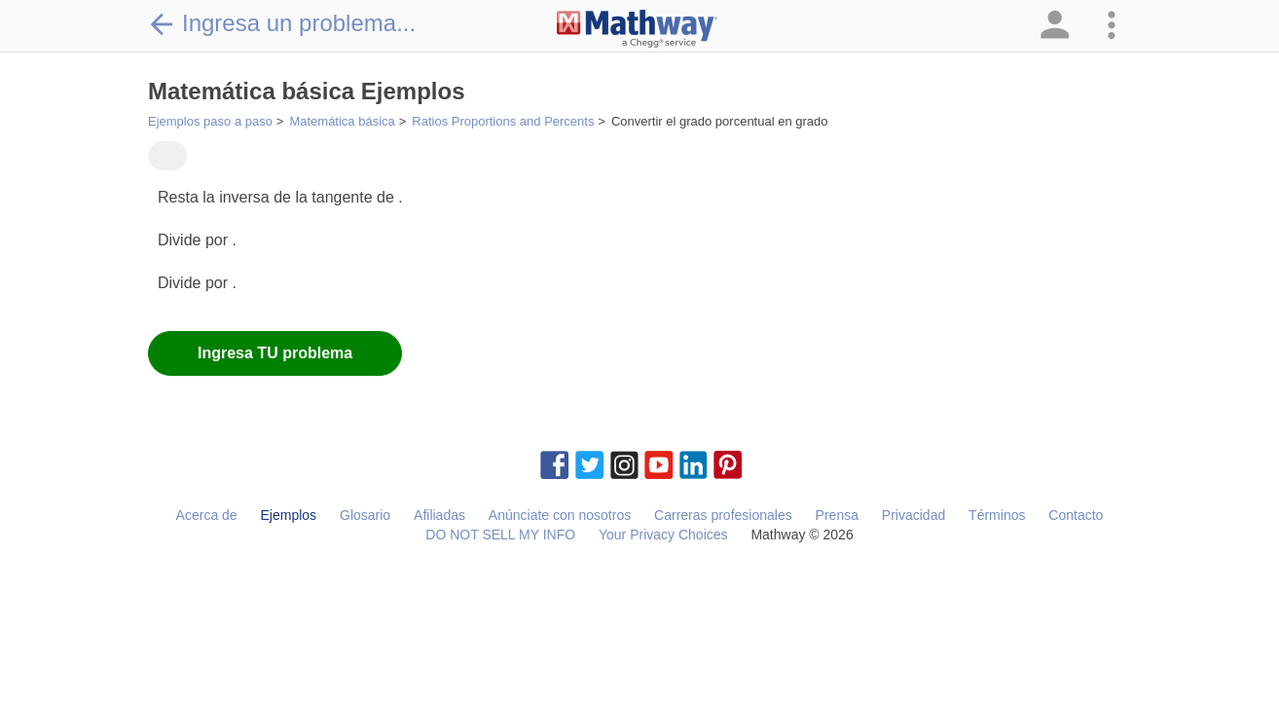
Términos (996, 515)
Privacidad (913, 515)
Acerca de (207, 515)
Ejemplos (289, 515)
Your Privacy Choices (663, 534)
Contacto (1075, 515)
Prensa (837, 515)
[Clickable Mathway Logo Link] (637, 29)
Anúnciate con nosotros (560, 515)
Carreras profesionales (723, 515)
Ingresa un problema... (282, 23)
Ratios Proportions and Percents (503, 121)
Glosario (365, 515)
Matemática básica (341, 121)
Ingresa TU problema (275, 353)
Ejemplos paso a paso (210, 121)
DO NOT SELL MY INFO (500, 534)
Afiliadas (439, 515)
